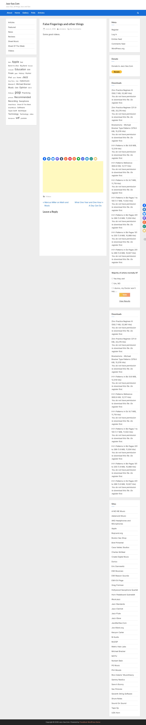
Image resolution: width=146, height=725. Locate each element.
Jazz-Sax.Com (12, 3)
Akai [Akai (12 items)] (9, 62)
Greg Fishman (118, 585)
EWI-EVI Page (117, 580)
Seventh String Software (122, 694)
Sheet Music (13, 41)
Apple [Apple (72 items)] (15, 61)
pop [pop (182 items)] (18, 92)
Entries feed (117, 39)
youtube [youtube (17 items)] (24, 118)
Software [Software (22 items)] (21, 107)
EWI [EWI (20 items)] (28, 70)
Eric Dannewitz (118, 566)
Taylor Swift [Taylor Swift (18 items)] (12, 111)
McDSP (115, 642)
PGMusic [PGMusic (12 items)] (11, 93)
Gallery (25, 13)
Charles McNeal (118, 552)
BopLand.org (117, 533)
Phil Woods (116, 670)
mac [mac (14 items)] (17, 81)
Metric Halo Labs (119, 646)
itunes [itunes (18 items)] (19, 77)
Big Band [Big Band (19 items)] (23, 66)
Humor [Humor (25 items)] (28, 73)
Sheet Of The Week (16, 46)
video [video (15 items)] (31, 114)
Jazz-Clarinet (117, 609)
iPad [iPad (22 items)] (10, 77)
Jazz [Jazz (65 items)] (25, 77)
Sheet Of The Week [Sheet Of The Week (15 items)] (24, 104)
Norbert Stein (117, 661)
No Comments (75, 29)
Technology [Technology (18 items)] (24, 114)
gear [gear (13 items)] (16, 73)
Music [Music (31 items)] (11, 87)
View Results (124, 301)
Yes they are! (119, 279)
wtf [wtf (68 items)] (17, 117)
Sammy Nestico (118, 680)
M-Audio (115, 637)
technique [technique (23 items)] (22, 111)
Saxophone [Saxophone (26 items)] (24, 101)
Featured (12, 27)
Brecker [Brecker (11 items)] (30, 66)
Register (115, 30)
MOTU (114, 656)
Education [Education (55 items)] (20, 69)
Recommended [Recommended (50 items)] (22, 97)
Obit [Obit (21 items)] (16, 88)
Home (17, 13)
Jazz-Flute (116, 613)
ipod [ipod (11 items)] (14, 77)
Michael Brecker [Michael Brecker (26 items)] (23, 84)
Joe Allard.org (118, 628)
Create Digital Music (120, 557)
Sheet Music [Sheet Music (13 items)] (12, 104)
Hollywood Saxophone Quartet (125, 590)
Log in (114, 34)
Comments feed (118, 44)
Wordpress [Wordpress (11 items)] (11, 118)
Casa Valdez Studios (120, 547)
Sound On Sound (119, 703)
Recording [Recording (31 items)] (13, 101)
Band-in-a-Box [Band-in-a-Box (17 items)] (13, 66)
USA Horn (116, 713)
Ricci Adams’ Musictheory (123, 675)
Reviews (11, 36)
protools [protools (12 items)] (10, 97)
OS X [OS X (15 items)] (30, 88)
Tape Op (115, 708)
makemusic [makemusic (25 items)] (25, 81)
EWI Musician (117, 571)
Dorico (114, 561)
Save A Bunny (118, 684)
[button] (44, 158)
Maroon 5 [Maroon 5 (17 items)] (11, 84)
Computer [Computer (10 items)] (11, 70)
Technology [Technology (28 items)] (13, 114)
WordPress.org (118, 48)
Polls (33, 13)
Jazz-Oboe (116, 618)
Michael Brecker (118, 651)
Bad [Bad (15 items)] (21, 62)
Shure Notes (117, 698)
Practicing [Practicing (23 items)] (26, 93)
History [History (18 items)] (21, 73)
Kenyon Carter (118, 632)
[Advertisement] (73, 177)
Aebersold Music (119, 516)
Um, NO (117, 283)
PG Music (116, 665)
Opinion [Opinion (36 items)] (23, 87)
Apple (114, 528)
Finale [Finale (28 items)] (11, 73)
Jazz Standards (118, 604)
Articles (41, 13)
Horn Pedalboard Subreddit (123, 595)
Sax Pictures (117, 689)
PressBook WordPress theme (90, 722)
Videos (48, 196)
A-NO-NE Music (118, 511)
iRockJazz (116, 599)
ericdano (62, 29)
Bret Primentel (118, 543)
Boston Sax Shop (119, 538)
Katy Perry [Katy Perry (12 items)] (11, 81)
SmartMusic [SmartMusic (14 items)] (12, 108)
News (10, 32)
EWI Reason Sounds (120, 576)
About (9, 13)
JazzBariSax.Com (119, 623)
